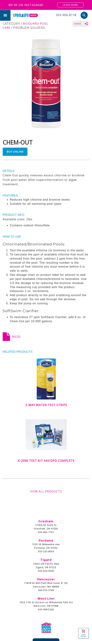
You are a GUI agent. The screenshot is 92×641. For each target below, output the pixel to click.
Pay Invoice (46, 604)
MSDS (16, 337)
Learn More (70, 4)
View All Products (46, 491)
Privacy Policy (50, 631)
